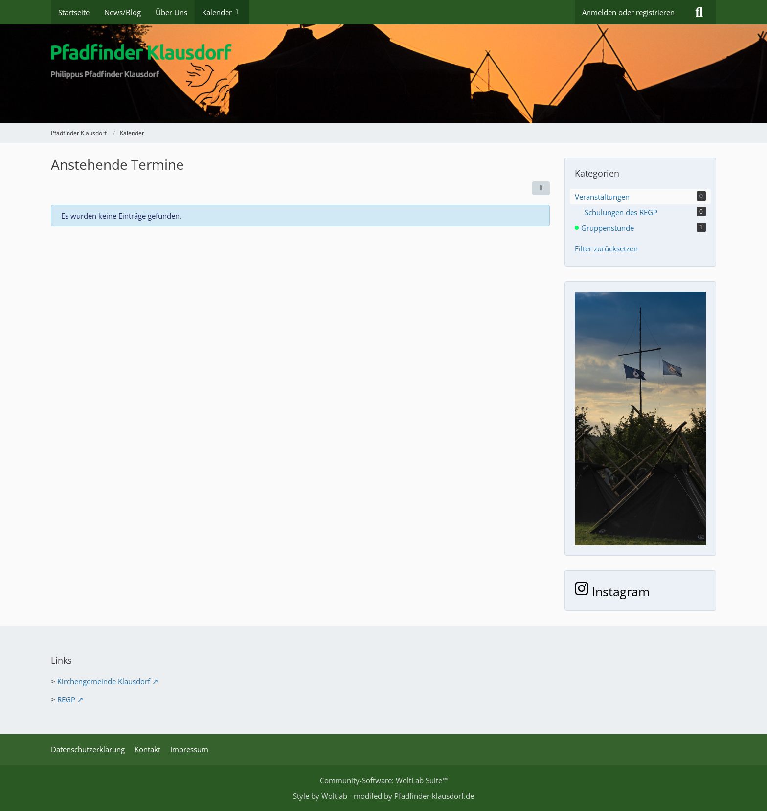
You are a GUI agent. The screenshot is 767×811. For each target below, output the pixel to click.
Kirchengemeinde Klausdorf (103, 681)
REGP (66, 699)
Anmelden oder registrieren (628, 12)
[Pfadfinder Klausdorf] (383, 74)
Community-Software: (384, 780)
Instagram (612, 591)
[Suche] (699, 12)
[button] (541, 188)
